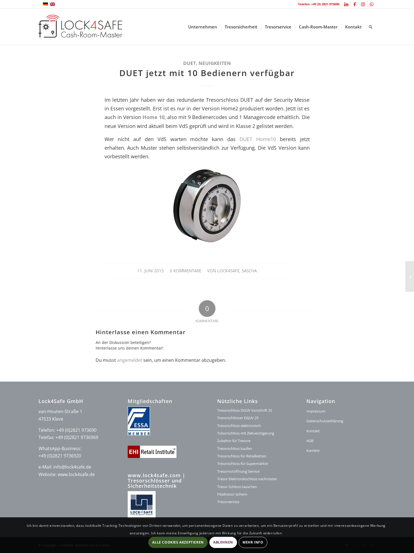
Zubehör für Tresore (233, 440)
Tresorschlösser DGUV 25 (237, 417)
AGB (309, 440)
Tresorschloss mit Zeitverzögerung (245, 433)
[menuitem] (203, 27)
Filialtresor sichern (232, 494)
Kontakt (313, 430)
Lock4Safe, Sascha (237, 270)
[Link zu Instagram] (363, 4)
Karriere (312, 450)
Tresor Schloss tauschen (237, 486)
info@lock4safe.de (72, 467)
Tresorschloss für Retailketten (241, 456)
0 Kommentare (185, 270)
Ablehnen (223, 542)
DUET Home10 (259, 138)
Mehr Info (253, 542)
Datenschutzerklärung (324, 420)
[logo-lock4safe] (80, 27)
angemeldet (129, 360)
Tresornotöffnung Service (238, 471)
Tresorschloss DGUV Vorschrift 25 (244, 410)
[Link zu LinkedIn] (346, 4)
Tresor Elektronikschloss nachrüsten (247, 478)
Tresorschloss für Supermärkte (242, 463)
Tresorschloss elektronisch (239, 425)
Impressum (315, 411)
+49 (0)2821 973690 (76, 430)
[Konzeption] (409, 276)
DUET (189, 63)
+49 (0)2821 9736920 (59, 456)
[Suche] (370, 27)
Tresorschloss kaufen (234, 448)
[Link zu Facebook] (355, 4)
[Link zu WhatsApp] (371, 4)
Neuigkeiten (214, 63)
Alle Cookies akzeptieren (178, 542)
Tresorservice (228, 501)
